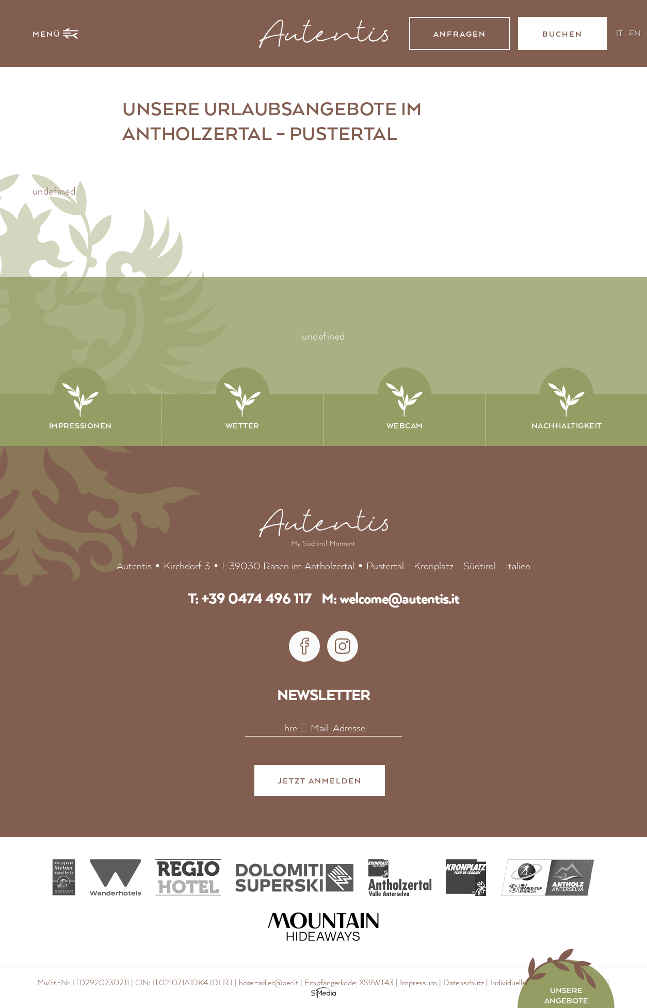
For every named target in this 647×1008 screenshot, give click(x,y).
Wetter (242, 425)
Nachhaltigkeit (566, 425)
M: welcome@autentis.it (390, 599)
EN (634, 32)
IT (619, 32)
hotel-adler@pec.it (268, 983)
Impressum (418, 983)
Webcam (404, 425)
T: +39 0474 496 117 (249, 599)
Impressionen (80, 425)
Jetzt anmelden (320, 781)
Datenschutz (463, 983)
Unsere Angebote (566, 995)
